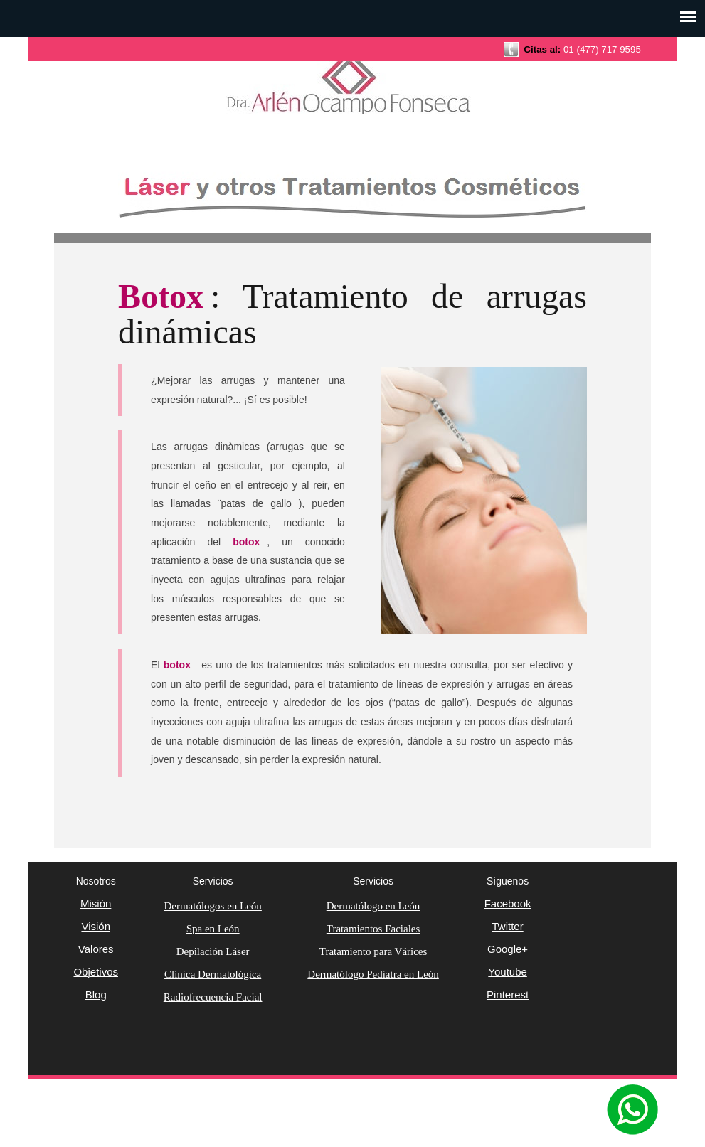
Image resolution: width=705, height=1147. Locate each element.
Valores (96, 949)
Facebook (507, 903)
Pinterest (508, 994)
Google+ (507, 949)
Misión (95, 903)
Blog (96, 994)
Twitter (507, 926)
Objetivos (95, 972)
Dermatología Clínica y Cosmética (352, 96)
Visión (95, 926)
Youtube (507, 972)
